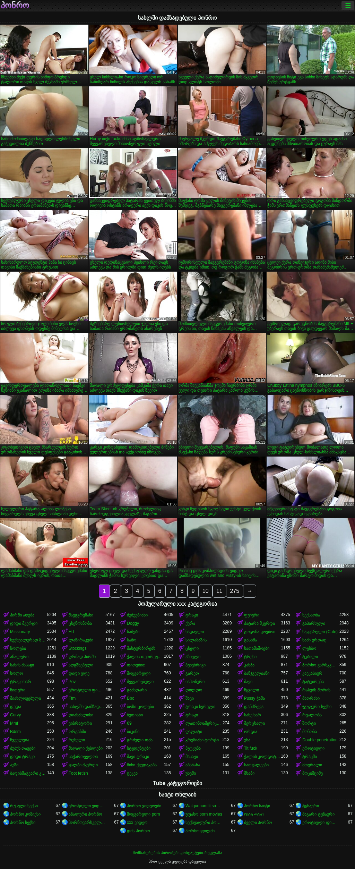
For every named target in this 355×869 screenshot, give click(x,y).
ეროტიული (313, 748)
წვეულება (19, 740)
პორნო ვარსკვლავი (320, 665)
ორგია (250, 731)
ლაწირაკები (81, 640)
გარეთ (192, 673)
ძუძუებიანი (137, 615)
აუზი (14, 764)
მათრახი (311, 698)
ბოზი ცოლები (140, 706)
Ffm (72, 698)
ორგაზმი (77, 731)
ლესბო (309, 648)
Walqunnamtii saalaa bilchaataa (204, 805)
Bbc (130, 698)
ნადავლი (194, 631)
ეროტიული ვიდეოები (87, 805)
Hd (71, 631)
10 (205, 591)
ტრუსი (250, 656)
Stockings (78, 648)
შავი (248, 681)
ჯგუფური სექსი (316, 706)
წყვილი (251, 690)
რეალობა (312, 715)
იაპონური (195, 681)
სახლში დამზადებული (87, 706)
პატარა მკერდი (259, 623)
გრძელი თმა (139, 740)
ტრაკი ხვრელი (200, 706)
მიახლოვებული (25, 698)
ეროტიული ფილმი (87, 690)
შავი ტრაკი (138, 756)
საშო (131, 640)
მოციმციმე (312, 773)
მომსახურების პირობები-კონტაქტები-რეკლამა (177, 853)
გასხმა (250, 640)
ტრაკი (191, 615)
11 (219, 591)
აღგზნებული (81, 665)
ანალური (19, 656)
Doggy (133, 623)
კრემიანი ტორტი (202, 740)
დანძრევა (253, 706)
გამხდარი (137, 690)
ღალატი (193, 731)
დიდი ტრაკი (22, 756)
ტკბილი (310, 656)
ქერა (190, 623)
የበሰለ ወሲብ (253, 814)
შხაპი (249, 773)
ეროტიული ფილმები (320, 822)
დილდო (193, 690)
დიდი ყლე (79, 673)
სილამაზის (196, 640)
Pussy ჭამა (254, 698)
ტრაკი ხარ (20, 681)
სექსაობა (311, 615)
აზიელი (192, 656)
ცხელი (192, 648)
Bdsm (15, 731)
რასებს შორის (316, 690)
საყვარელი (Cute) (320, 631)
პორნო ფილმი (200, 830)
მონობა (309, 731)
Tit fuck (250, 748)
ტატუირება (313, 681)
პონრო (15, 5)
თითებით (136, 665)
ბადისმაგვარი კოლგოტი (28, 773)
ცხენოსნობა (80, 623)
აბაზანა (192, 764)
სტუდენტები (138, 748)
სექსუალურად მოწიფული (28, 640)
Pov (72, 681)
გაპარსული (313, 623)
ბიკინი (133, 731)
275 (234, 591)
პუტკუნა (193, 748)
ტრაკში (309, 756)
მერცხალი (254, 723)
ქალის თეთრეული (145, 656)
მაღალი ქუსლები (86, 748)
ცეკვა (132, 773)
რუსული (77, 740)
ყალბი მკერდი (83, 764)
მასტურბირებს (141, 648)
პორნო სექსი (22, 822)
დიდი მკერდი (23, 623)
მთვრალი (312, 764)
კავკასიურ (312, 673)
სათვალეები (256, 764)
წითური (17, 690)
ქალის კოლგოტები (262, 756)
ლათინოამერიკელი (204, 723)
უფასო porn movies (203, 814)
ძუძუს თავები (22, 748)
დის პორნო (138, 830)
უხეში (190, 773)
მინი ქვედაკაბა (141, 764)
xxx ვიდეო (137, 822)
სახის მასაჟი (22, 665)
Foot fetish (78, 773)
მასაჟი (191, 756)
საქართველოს (83, 756)
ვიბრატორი (80, 723)
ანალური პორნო (85, 814)
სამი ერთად (314, 640)
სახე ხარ (252, 715)
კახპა (249, 665)
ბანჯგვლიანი (256, 673)
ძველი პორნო (258, 822)
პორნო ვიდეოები (144, 805)
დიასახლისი (81, 715)
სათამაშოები (256, 648)
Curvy (15, 715)
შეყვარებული (140, 681)
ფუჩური (251, 615)
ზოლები (18, 648)
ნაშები (133, 631)
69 (129, 723)
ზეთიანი (135, 715)
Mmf (14, 723)
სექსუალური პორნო (204, 822)
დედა (15, 706)
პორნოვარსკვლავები (87, 822)
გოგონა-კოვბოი (259, 631)
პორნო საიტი (257, 805)
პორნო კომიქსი (25, 814)
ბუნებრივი (195, 665)
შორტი (309, 723)
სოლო (16, 673)
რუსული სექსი (24, 805)
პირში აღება (22, 615)
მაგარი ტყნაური (318, 814)
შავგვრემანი (81, 615)
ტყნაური (310, 805)
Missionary (20, 631)
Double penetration (319, 740)
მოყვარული (138, 673)
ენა (247, 740)
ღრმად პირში (82, 656)
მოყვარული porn (143, 814)
